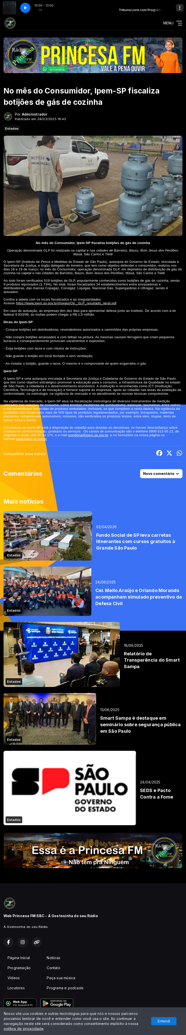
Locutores (16, 988)
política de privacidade (23, 1028)
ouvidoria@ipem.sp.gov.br (88, 435)
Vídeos (14, 978)
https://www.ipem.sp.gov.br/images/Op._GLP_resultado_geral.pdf (66, 303)
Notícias (53, 958)
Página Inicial (19, 958)
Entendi (164, 1021)
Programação (19, 968)
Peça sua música (61, 978)
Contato (53, 968)
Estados (12, 128)
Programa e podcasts (65, 988)
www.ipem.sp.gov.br (31, 439)
